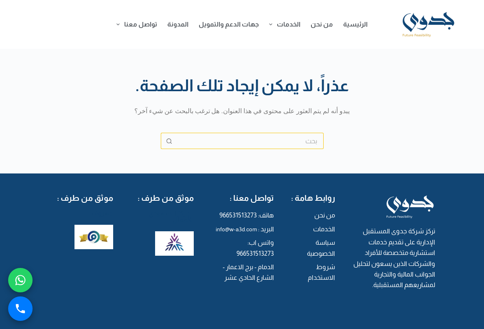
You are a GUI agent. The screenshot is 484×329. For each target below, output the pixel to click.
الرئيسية (355, 24)
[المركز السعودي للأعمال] (174, 242)
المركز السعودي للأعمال (171, 216)
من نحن (322, 24)
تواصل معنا (135, 24)
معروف (102, 213)
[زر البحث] (169, 141)
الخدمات (283, 24)
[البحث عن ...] (250, 141)
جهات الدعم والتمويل (229, 24)
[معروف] (93, 236)
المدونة (177, 24)
